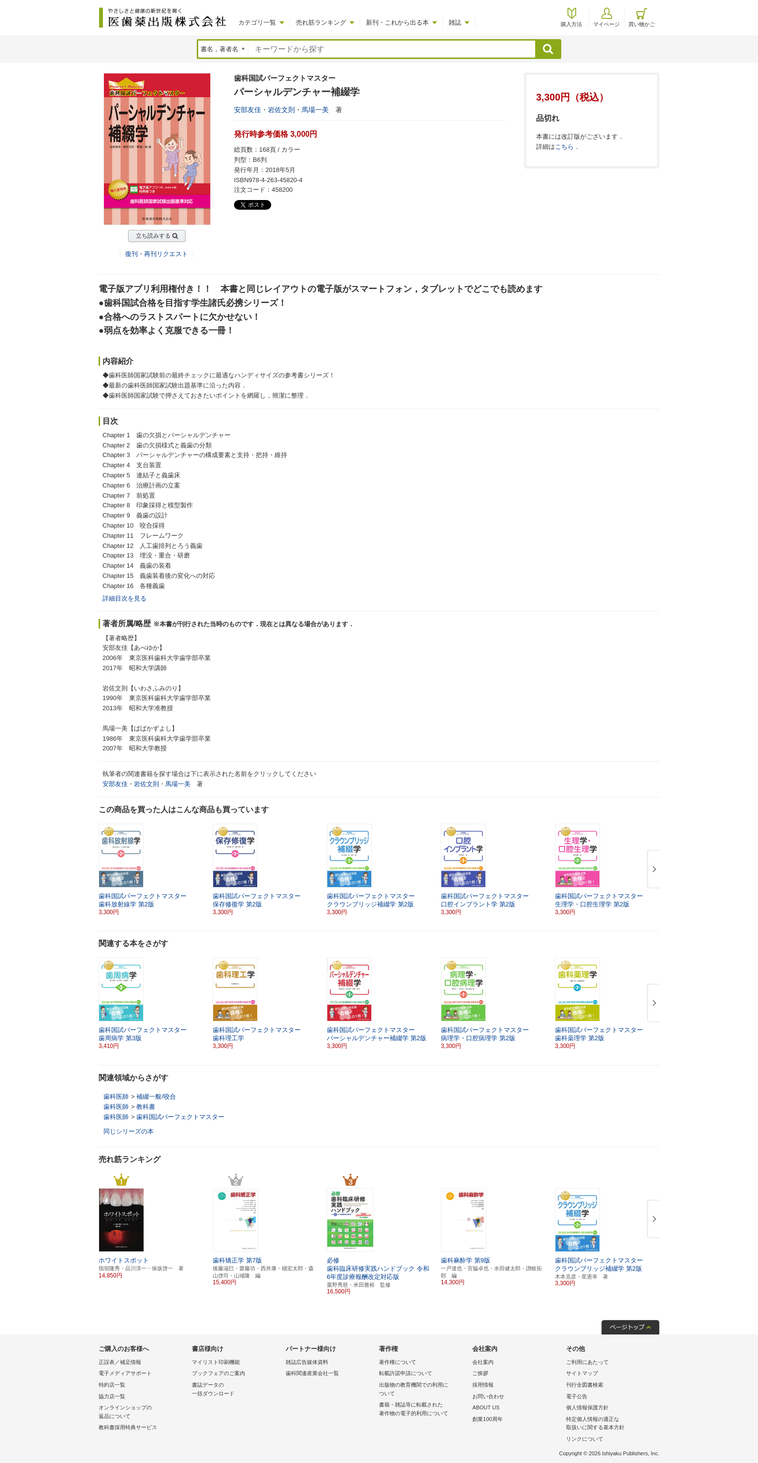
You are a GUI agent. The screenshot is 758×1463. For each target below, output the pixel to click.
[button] (652, 869)
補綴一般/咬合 (156, 1096)
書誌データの (236, 1390)
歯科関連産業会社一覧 (312, 1373)
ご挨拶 (480, 1373)
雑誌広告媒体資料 (307, 1362)
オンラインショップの (143, 1412)
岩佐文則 (281, 110)
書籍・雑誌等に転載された (423, 1410)
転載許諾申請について (405, 1373)
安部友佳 (247, 110)
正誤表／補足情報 (120, 1362)
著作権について (397, 1362)
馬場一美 (315, 110)
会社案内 (483, 1362)
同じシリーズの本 (128, 1131)
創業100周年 (487, 1419)
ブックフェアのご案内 (218, 1373)
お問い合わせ (488, 1396)
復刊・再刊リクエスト (156, 254)
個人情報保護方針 (587, 1407)
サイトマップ (582, 1373)
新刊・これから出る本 (397, 22)
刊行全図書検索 (584, 1385)
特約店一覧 (112, 1385)
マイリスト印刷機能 (216, 1362)
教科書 (145, 1106)
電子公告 (576, 1396)
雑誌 (455, 22)
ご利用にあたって (587, 1362)
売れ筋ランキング (321, 22)
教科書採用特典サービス (128, 1427)
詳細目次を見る (124, 598)
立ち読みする (153, 235)
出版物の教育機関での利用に (423, 1390)
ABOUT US (485, 1407)
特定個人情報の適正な (610, 1424)
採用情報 (483, 1385)
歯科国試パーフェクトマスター (180, 1116)
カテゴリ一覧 (257, 22)
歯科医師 (116, 1096)
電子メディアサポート (125, 1373)
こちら (564, 146)
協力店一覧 (112, 1396)
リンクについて (584, 1439)
